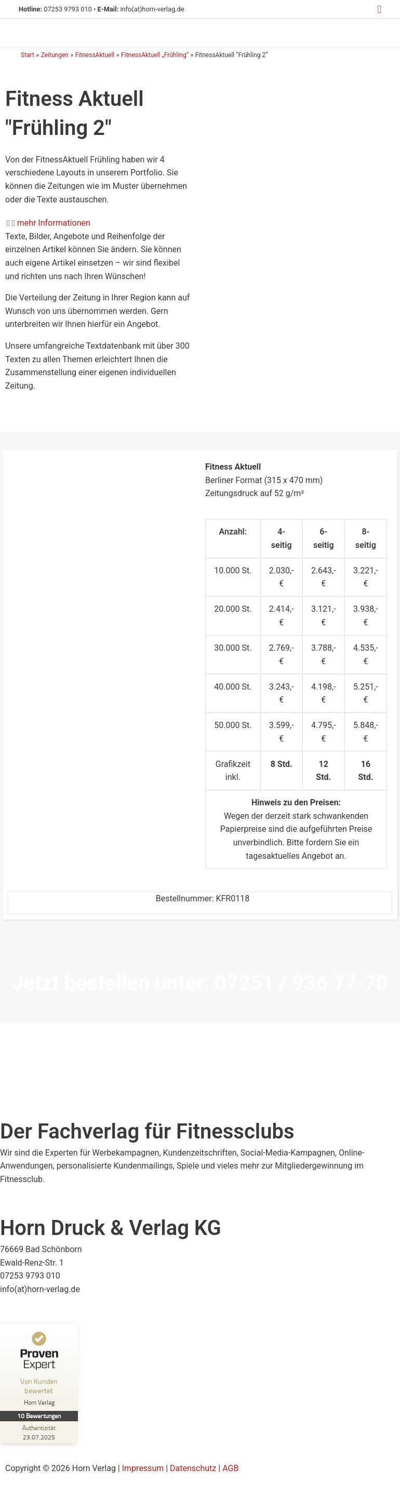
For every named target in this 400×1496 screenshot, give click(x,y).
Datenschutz (193, 1469)
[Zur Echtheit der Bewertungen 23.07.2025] (38, 1433)
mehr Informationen (53, 223)
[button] (379, 10)
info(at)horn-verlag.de (150, 9)
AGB (230, 1469)
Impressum (143, 1469)
